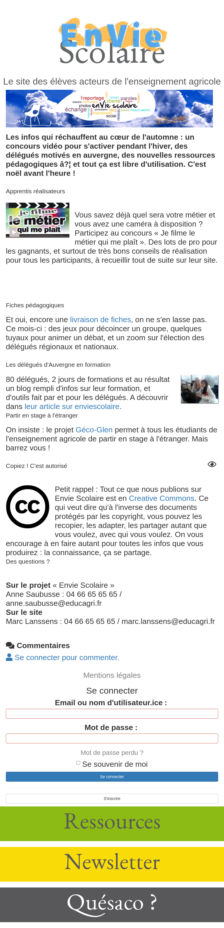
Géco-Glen (94, 429)
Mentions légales (112, 675)
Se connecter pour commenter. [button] (62, 657)
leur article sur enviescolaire (71, 406)
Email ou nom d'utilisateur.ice (108, 702)
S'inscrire (112, 798)
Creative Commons (162, 498)
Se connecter (112, 776)
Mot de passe (109, 727)
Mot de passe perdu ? (112, 752)
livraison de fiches (100, 319)
